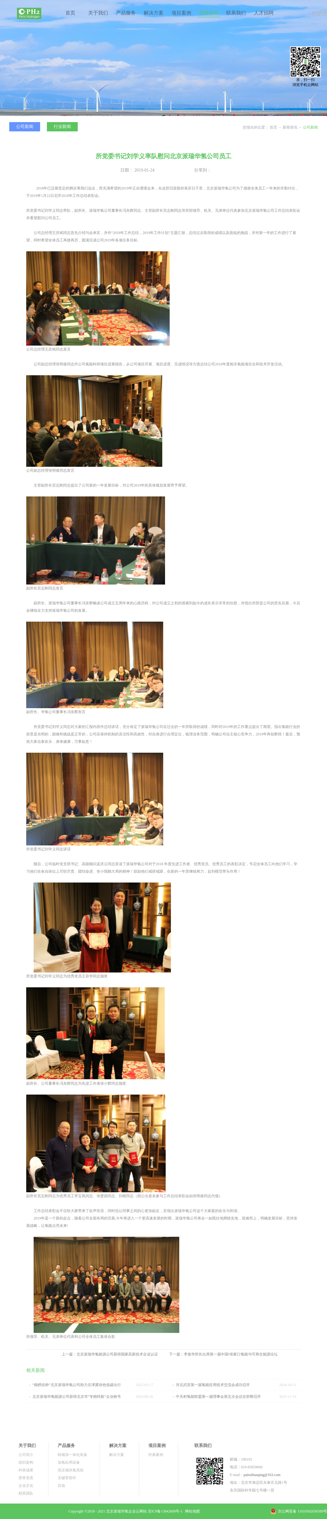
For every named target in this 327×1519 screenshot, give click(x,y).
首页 (70, 12)
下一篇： (223, 1354)
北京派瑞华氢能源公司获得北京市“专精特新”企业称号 (76, 1396)
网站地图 (191, 1511)
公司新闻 (310, 127)
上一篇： (110, 1354)
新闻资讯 (290, 127)
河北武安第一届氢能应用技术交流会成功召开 (213, 1385)
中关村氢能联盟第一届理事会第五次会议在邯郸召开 (218, 1396)
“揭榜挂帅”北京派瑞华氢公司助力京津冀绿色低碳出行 (76, 1385)
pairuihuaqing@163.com (262, 1475)
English (319, 12)
